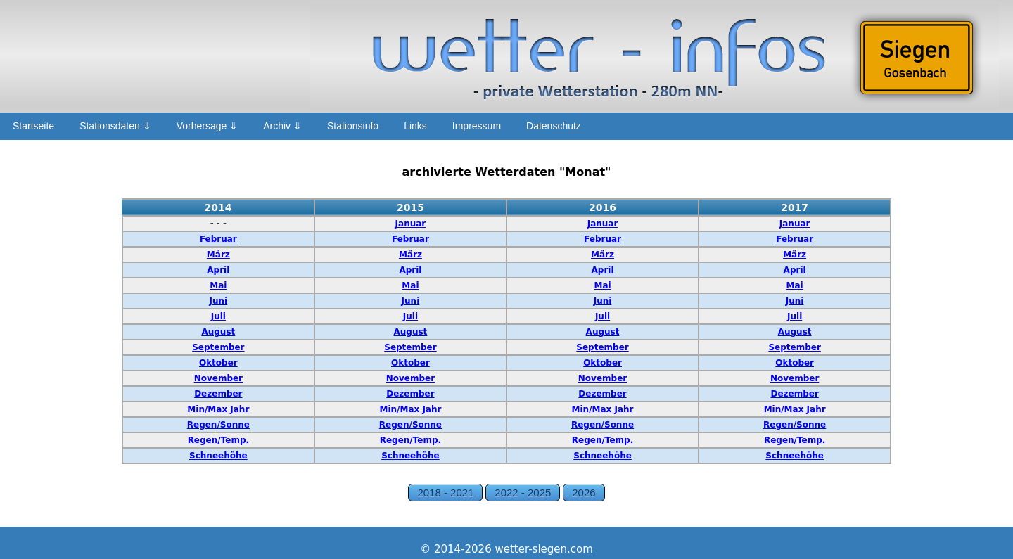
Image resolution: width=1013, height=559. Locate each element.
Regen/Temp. (218, 440)
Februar (218, 239)
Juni (219, 301)
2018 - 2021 (445, 493)
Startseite (33, 125)
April (218, 270)
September (218, 347)
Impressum (476, 125)
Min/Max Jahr (218, 409)
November (218, 378)
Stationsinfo (352, 125)
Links (415, 125)
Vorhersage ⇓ (207, 125)
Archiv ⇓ (282, 125)
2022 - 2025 (523, 493)
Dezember (218, 394)
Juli (218, 316)
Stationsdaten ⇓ (115, 125)
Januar (410, 224)
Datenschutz (553, 125)
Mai (218, 285)
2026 (583, 493)
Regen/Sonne (218, 425)
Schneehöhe (218, 456)
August (218, 332)
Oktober (218, 363)
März (218, 254)
